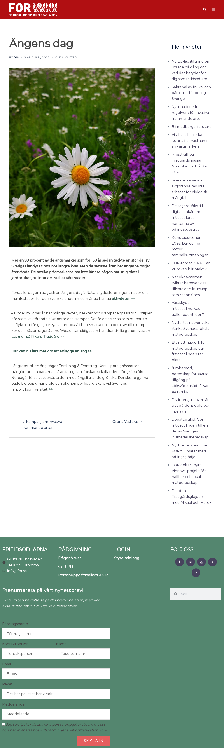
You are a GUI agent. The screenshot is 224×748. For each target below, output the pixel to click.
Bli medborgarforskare (192, 127)
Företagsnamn (15, 624)
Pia (16, 57)
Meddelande (13, 704)
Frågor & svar (69, 558)
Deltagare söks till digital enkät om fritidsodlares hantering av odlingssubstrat (187, 218)
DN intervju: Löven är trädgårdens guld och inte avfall (191, 406)
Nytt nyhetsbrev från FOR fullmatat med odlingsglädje (190, 451)
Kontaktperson (15, 644)
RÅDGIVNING (75, 550)
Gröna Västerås (125, 422)
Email (7, 664)
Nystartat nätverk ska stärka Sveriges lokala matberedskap (190, 329)
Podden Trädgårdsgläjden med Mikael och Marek (192, 497)
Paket (7, 684)
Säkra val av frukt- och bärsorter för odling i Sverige (191, 93)
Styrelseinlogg (126, 558)
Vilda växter (66, 57)
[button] (204, 9)
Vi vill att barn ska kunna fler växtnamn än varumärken (190, 141)
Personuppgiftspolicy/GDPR (83, 575)
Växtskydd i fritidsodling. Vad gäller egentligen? (188, 309)
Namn (61, 644)
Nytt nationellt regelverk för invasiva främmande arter (190, 113)
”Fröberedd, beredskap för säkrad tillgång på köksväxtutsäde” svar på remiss (190, 380)
